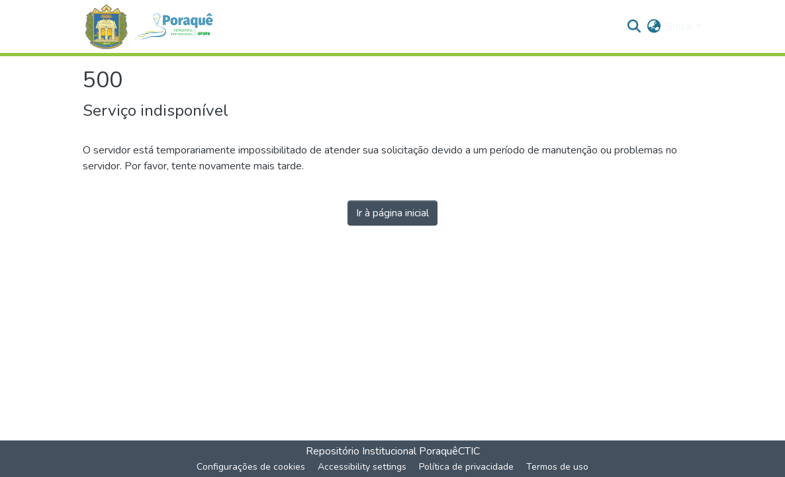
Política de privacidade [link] (466, 466)
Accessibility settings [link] (362, 466)
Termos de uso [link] (557, 466)
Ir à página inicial (392, 213)
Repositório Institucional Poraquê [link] (382, 451)
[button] (154, 27)
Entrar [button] (681, 26)
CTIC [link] (469, 451)
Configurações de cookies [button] (251, 466)
